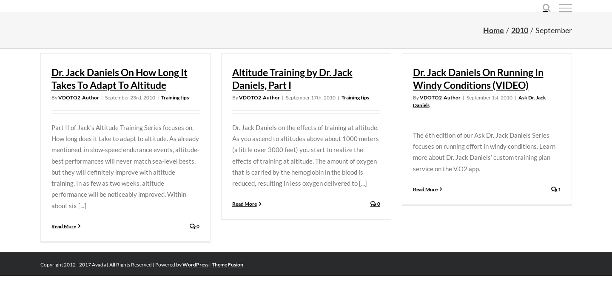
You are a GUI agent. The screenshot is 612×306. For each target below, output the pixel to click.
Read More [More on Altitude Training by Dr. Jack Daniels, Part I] (244, 204)
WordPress (195, 264)
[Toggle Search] (547, 7)
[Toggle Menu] (565, 8)
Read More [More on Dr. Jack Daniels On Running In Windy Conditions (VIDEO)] (425, 189)
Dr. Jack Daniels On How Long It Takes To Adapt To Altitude (119, 78)
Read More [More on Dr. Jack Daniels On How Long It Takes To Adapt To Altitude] (63, 226)
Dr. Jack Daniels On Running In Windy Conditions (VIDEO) (478, 78)
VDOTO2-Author (78, 97)
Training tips (175, 97)
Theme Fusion (227, 264)
